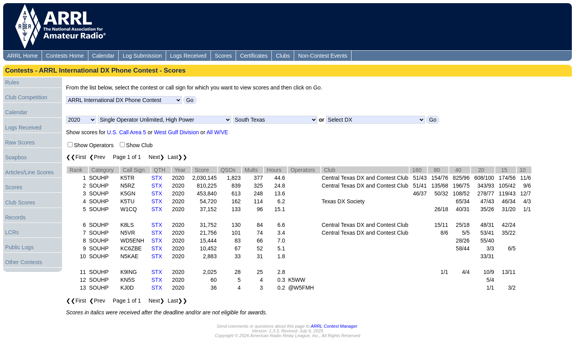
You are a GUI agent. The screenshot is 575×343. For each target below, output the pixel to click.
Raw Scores (20, 142)
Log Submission (142, 56)
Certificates (253, 56)
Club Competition (26, 97)
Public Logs (19, 247)
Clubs (283, 56)
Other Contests (23, 262)
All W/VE (217, 132)
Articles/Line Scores (29, 172)
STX (157, 178)
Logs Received (188, 56)
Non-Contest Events (322, 56)
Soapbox (16, 157)
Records (15, 217)
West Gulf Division (176, 132)
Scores (223, 56)
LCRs (12, 232)
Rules (12, 82)
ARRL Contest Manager (334, 326)
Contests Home (65, 56)
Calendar (103, 56)
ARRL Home (22, 56)
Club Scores (20, 202)
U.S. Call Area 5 (126, 132)
